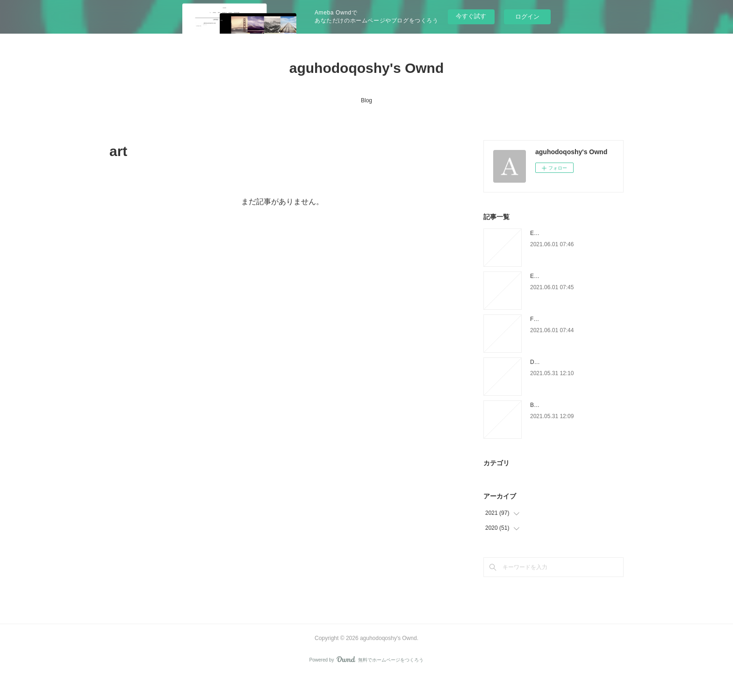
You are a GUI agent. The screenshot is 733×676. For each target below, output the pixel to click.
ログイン (527, 16)
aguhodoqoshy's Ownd (366, 68)
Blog (366, 100)
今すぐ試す (471, 16)
